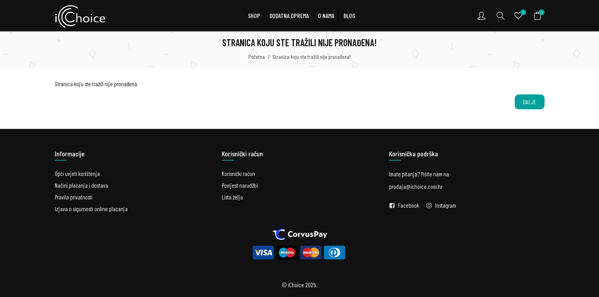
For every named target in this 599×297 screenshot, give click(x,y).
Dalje (529, 101)
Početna (256, 56)
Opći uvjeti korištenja (77, 173)
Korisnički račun (238, 173)
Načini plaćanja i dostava (81, 185)
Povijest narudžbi (240, 185)
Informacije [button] (70, 153)
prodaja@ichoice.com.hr (415, 186)
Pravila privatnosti (73, 197)
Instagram (445, 205)
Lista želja (232, 197)
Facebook (408, 205)
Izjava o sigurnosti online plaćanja (91, 208)
